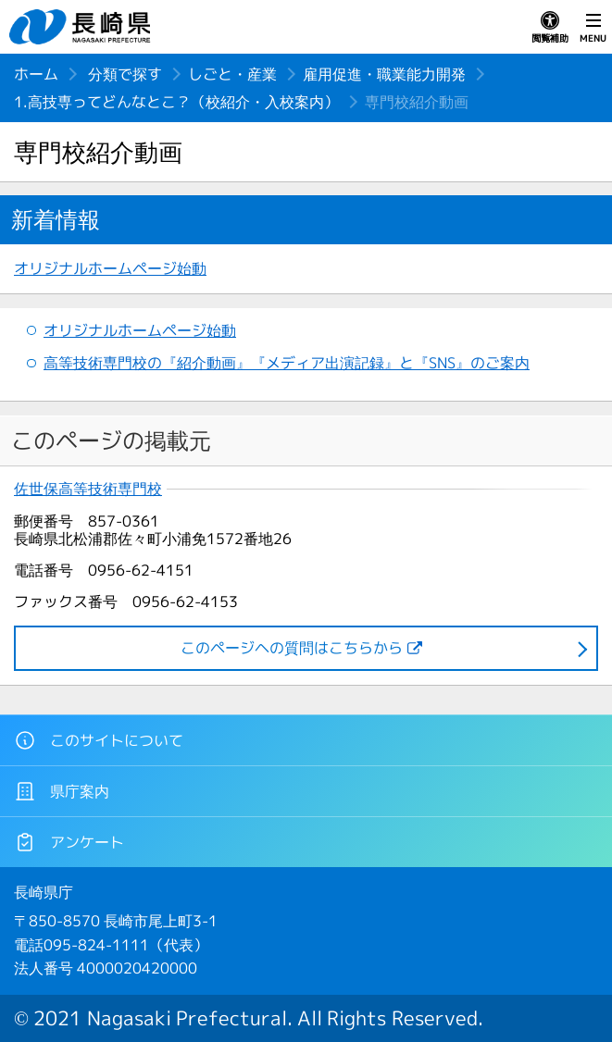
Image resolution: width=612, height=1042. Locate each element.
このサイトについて (98, 740)
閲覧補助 (549, 27)
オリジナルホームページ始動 (110, 268)
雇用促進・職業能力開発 (384, 74)
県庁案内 (61, 791)
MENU (593, 27)
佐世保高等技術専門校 (88, 489)
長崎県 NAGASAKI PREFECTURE (82, 26)
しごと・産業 (232, 74)
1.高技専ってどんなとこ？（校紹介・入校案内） (176, 102)
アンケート (69, 842)
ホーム (36, 74)
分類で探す (125, 74)
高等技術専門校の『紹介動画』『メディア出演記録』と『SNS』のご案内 (287, 363)
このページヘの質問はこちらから (292, 648)
